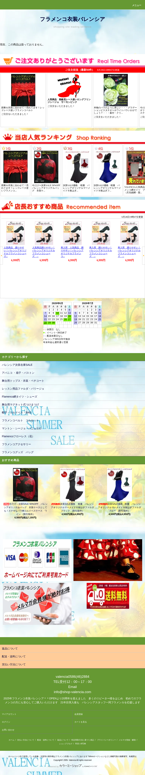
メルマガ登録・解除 (127, 740)
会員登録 (78, 714)
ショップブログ (65, 744)
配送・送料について (45, 740)
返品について (63, 740)
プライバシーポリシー (106, 740)
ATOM (83, 744)
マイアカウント (9, 714)
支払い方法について (25, 740)
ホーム (11, 740)
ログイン (6, 722)
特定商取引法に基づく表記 (82, 740)
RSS (77, 744)
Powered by (72, 766)
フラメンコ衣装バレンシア (72, 19)
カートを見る (80, 722)
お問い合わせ (8, 730)
